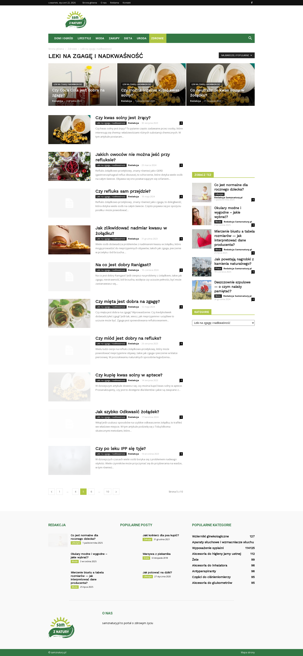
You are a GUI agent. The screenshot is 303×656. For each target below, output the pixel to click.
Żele (195, 559)
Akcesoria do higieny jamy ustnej (216, 554)
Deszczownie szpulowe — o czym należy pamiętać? (232, 286)
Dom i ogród (63, 38)
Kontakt (127, 2)
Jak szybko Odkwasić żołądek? (127, 411)
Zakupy (114, 38)
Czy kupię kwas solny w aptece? (128, 375)
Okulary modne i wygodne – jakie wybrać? (227, 212)
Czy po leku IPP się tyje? (120, 448)
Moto (218, 296)
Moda (100, 38)
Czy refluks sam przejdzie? (123, 191)
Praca (218, 268)
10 (107, 491)
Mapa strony (248, 652)
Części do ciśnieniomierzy (211, 577)
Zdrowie (157, 38)
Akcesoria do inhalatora (209, 565)
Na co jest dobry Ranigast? (123, 264)
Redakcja (57, 100)
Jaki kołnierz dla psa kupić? (161, 535)
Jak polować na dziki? (157, 572)
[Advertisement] (184, 19)
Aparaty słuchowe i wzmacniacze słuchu (223, 542)
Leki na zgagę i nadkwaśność (68, 84)
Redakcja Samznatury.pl (228, 197)
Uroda (141, 38)
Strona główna (89, 2)
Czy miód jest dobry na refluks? (128, 338)
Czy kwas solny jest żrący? (123, 117)
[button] (250, 38)
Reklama (114, 2)
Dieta (128, 38)
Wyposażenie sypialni (208, 548)
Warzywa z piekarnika (156, 553)
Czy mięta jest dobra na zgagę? (127, 301)
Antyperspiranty (204, 571)
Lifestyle (84, 38)
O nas (103, 2)
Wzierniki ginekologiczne (210, 536)
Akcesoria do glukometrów (212, 583)
